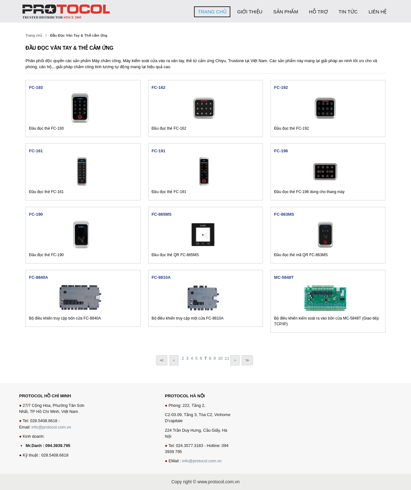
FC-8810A (161, 277)
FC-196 (281, 150)
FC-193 (36, 87)
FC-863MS (284, 214)
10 (220, 358)
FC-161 (36, 150)
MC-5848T (283, 277)
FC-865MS (162, 214)
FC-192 (281, 87)
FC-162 (158, 87)
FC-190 (36, 214)
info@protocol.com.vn (51, 427)
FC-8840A (38, 277)
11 (227, 358)
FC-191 (158, 150)
